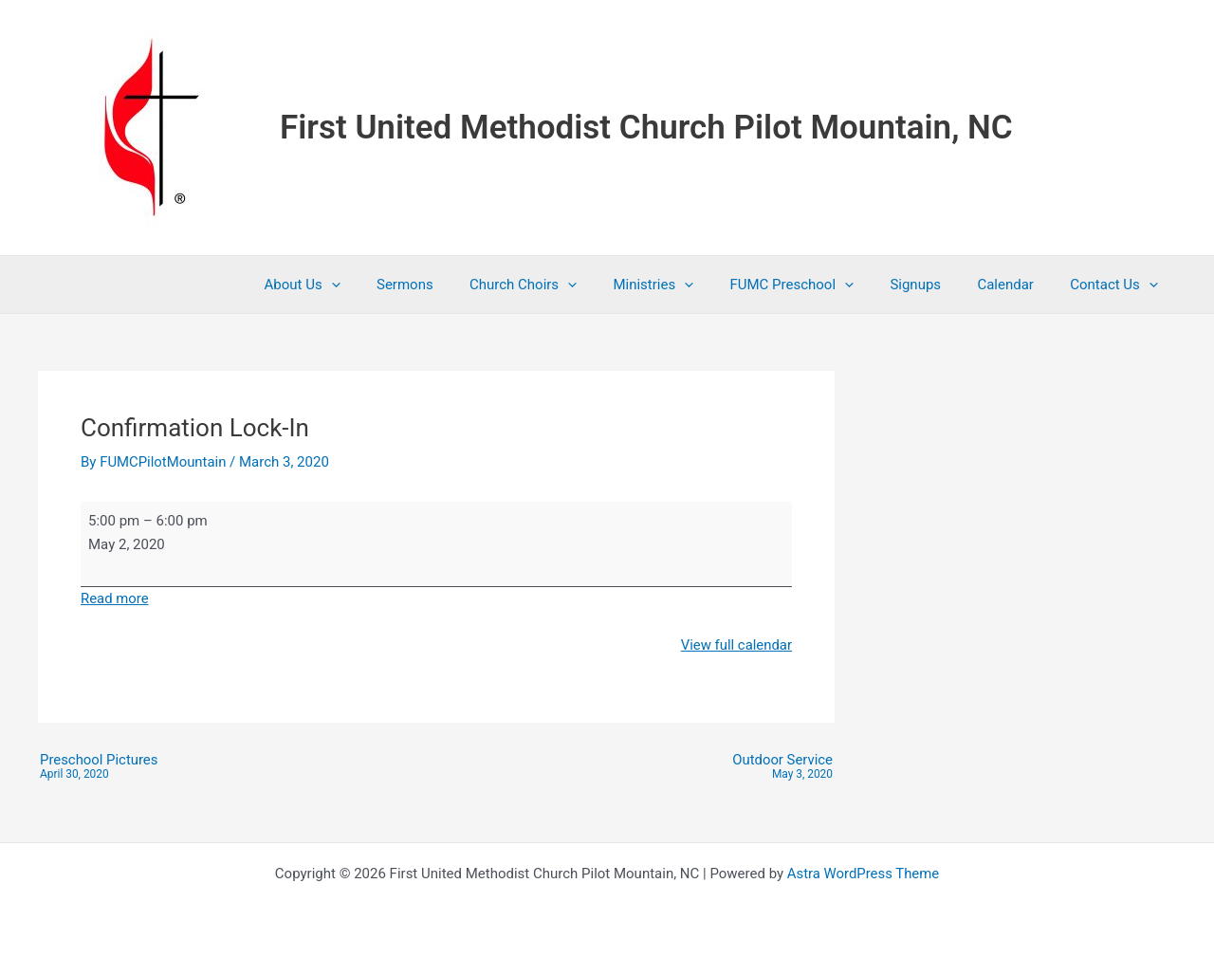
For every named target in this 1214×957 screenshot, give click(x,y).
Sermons (456, 284)
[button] (390, 284)
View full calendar (736, 644)
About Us (361, 284)
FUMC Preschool (820, 284)
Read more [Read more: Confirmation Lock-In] (115, 598)
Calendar (1017, 284)
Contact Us (1118, 284)
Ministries (689, 284)
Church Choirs (566, 284)
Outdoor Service (782, 767)
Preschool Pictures (99, 767)
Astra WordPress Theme (863, 873)
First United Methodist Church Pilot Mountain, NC (646, 127)
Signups (935, 284)
